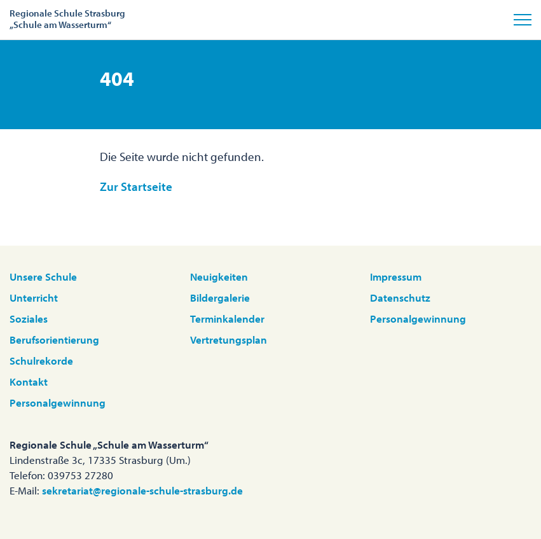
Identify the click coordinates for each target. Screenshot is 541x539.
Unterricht (34, 297)
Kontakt (29, 381)
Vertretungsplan (228, 339)
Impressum (395, 276)
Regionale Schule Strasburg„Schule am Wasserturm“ (67, 19)
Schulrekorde (41, 360)
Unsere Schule (43, 276)
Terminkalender (227, 318)
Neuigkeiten (219, 276)
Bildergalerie (220, 297)
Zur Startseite (136, 186)
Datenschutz (400, 297)
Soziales (29, 318)
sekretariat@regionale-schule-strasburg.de (142, 490)
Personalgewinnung (58, 402)
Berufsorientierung (54, 339)
